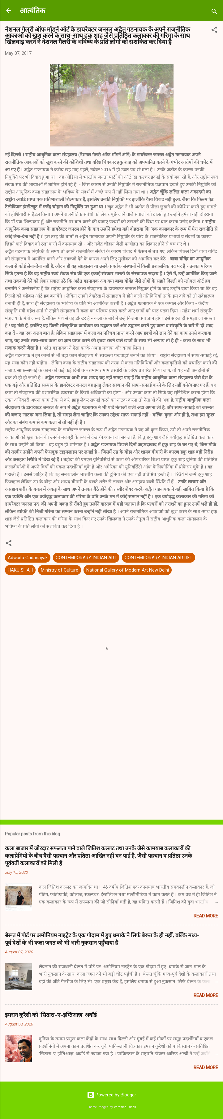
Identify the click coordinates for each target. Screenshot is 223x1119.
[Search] (214, 12)
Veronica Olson (125, 1107)
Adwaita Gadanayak (28, 557)
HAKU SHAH (20, 570)
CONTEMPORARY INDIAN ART (86, 557)
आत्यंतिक (32, 10)
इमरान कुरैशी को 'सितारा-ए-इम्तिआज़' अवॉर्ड (51, 1014)
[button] (214, 31)
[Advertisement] (111, 766)
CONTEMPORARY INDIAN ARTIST (158, 557)
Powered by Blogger (111, 1095)
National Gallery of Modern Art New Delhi (127, 570)
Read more (206, 916)
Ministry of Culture (59, 570)
